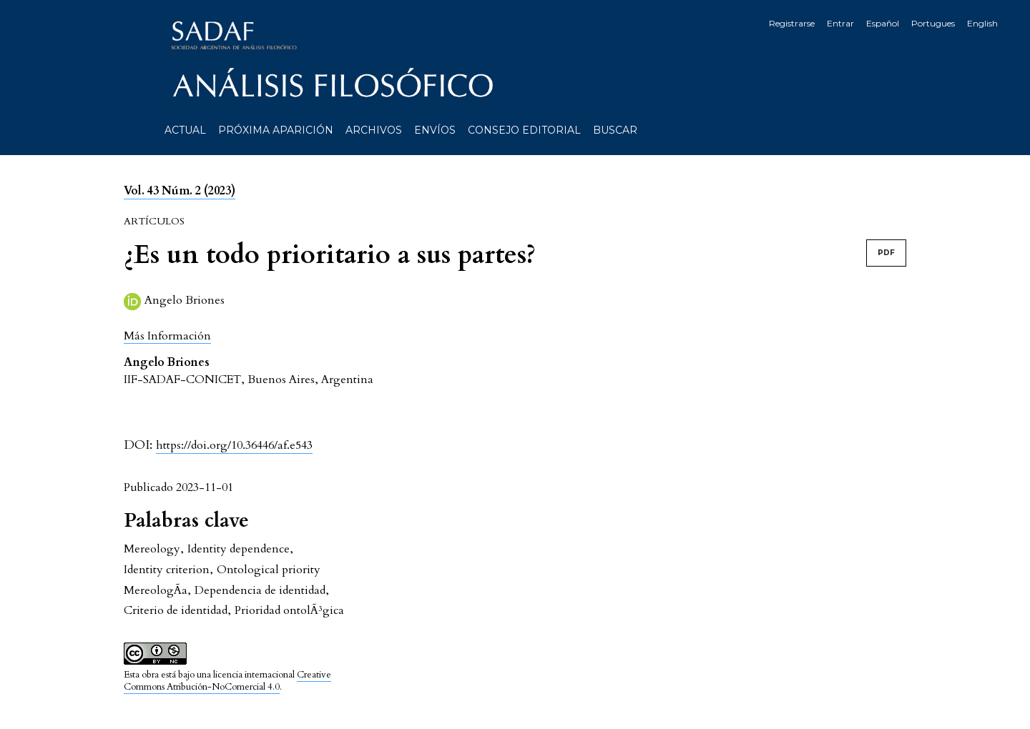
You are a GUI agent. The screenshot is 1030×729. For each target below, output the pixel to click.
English (982, 23)
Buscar (615, 130)
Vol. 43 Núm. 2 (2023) (179, 191)
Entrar (840, 23)
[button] (167, 335)
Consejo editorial (524, 130)
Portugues (933, 23)
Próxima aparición (275, 130)
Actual (185, 130)
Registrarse (792, 23)
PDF (886, 252)
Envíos (435, 130)
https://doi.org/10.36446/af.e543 (234, 445)
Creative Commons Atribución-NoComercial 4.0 (227, 680)
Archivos (373, 130)
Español (882, 23)
